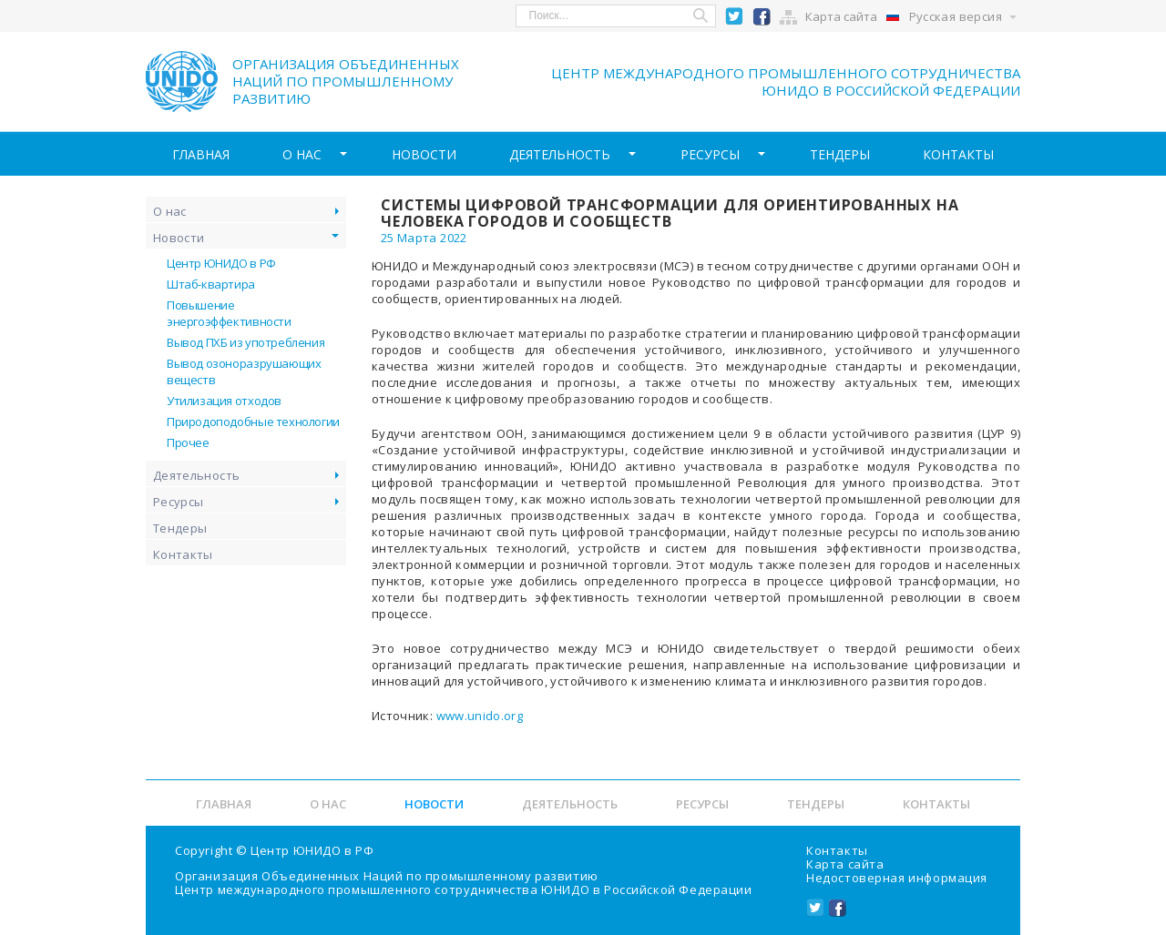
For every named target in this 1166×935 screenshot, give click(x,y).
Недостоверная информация (896, 877)
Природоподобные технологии (253, 421)
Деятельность (559, 154)
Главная (201, 154)
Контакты (958, 154)
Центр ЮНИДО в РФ (221, 263)
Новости (424, 154)
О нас (302, 154)
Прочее (188, 442)
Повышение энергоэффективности (229, 313)
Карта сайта (841, 16)
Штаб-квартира (211, 284)
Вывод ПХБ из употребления (245, 342)
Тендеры (840, 154)
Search (701, 15)
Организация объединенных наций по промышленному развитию (345, 81)
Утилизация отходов (224, 400)
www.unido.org (480, 715)
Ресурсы (710, 154)
